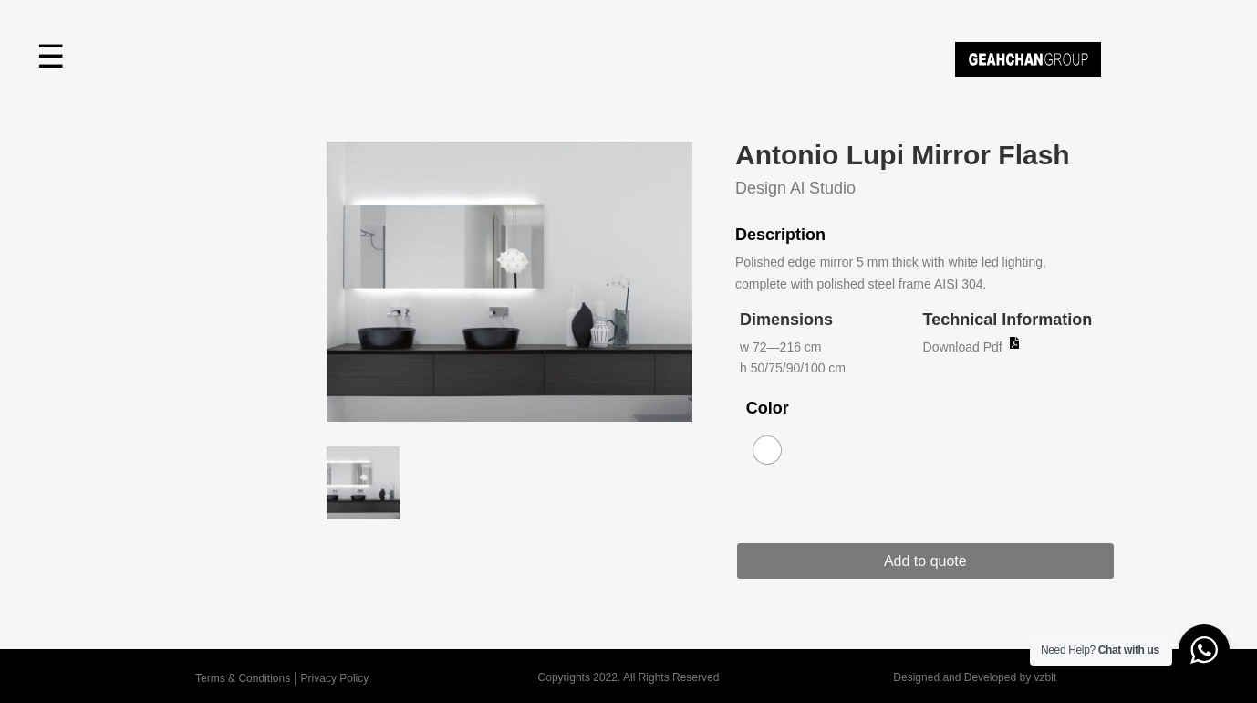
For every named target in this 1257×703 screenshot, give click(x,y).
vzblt (1045, 677)
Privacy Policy (335, 678)
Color (767, 408)
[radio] (767, 450)
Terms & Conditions (242, 678)
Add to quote (925, 561)
